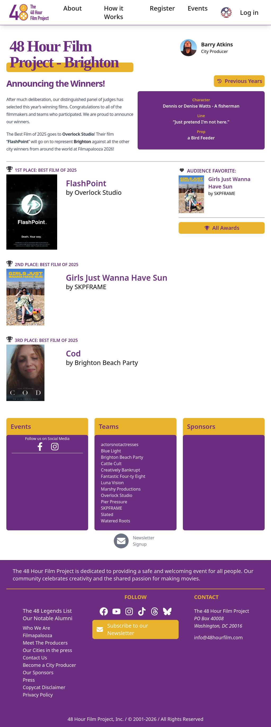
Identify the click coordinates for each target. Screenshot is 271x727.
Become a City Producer (49, 665)
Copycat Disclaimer (44, 687)
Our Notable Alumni (48, 618)
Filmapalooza (37, 635)
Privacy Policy (38, 694)
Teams (109, 426)
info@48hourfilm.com (218, 637)
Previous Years (239, 81)
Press (29, 680)
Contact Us (35, 657)
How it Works (113, 14)
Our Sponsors (38, 672)
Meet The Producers (45, 643)
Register (159, 10)
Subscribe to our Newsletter (122, 629)
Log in (245, 14)
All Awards (221, 227)
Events (195, 10)
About (75, 10)
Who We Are (36, 628)
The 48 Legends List (47, 610)
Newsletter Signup (143, 541)
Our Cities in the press (47, 650)
